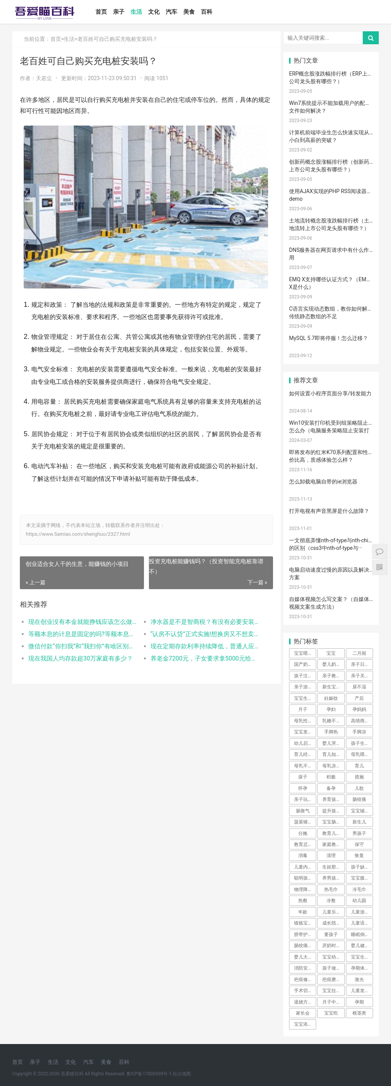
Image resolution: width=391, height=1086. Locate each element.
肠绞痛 (359, 799)
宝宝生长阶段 (362, 957)
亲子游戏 (303, 687)
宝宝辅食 (360, 811)
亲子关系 (360, 675)
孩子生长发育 (362, 743)
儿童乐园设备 (333, 912)
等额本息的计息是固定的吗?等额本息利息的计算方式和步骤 (82, 643)
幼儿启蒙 (303, 743)
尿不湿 (359, 687)
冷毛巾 (359, 889)
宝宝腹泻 (360, 878)
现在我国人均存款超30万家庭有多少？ (80, 668)
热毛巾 (331, 889)
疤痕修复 (303, 979)
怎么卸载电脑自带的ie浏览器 (323, 482)
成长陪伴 (331, 923)
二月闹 (359, 653)
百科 (208, 11)
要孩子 (331, 934)
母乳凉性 (331, 766)
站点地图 (182, 1073)
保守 (359, 844)
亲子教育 (331, 675)
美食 (190, 11)
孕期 (359, 1002)
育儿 (359, 766)
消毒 (302, 855)
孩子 (302, 777)
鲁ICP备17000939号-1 (149, 1073)
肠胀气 (303, 811)
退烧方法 (303, 1002)
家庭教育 (331, 844)
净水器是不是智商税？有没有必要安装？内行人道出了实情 (201, 631)
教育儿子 (331, 833)
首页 (102, 11)
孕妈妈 (359, 709)
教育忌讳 (303, 844)
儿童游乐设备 (362, 912)
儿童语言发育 (362, 923)
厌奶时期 (331, 945)
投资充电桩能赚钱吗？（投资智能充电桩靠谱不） (204, 576)
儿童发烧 (360, 990)
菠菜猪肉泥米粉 (305, 822)
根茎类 (359, 1013)
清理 (331, 855)
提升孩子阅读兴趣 (333, 811)
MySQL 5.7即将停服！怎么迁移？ (328, 338)
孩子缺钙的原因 (362, 867)
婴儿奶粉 (331, 664)
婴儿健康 (360, 945)
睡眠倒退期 (362, 934)
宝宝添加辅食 (305, 1024)
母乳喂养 (360, 754)
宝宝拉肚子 (333, 990)
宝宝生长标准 (305, 698)
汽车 (173, 11)
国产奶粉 (303, 664)
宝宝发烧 (303, 732)
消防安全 (303, 968)
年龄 (302, 912)
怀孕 (302, 788)
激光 (359, 979)
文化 (155, 11)
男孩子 (359, 833)
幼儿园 (359, 900)
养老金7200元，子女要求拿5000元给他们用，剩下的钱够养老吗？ (201, 668)
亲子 (120, 11)
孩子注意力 (305, 675)
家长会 (303, 1013)
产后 (359, 698)
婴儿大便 (303, 957)
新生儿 (359, 822)
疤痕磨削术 (333, 979)
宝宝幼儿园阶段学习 (333, 957)
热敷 (302, 900)
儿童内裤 (303, 867)
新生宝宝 (331, 687)
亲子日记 (360, 664)
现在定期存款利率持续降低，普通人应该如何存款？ (201, 655)
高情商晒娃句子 (362, 720)
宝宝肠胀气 (333, 822)
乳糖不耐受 (333, 720)
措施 (359, 777)
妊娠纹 (331, 698)
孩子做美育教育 (333, 968)
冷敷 (331, 900)
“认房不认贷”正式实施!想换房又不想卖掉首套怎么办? (201, 643)
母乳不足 (303, 766)
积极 (331, 777)
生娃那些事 (333, 867)
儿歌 (359, 788)
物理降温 (303, 889)
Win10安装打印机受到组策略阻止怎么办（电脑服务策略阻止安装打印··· (329, 430)
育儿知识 (331, 754)
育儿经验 (303, 754)
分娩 (302, 833)
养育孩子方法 (333, 799)
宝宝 (331, 653)
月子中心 (331, 1002)
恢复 (359, 855)
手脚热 (331, 732)
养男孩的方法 (333, 878)
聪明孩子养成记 (305, 878)
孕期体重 (360, 968)
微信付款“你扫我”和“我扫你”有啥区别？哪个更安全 (82, 655)
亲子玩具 (303, 799)
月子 (302, 709)
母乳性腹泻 (305, 720)
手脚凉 (359, 732)
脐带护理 (303, 934)
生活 (138, 11)
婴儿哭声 (331, 743)
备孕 (331, 788)
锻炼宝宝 (303, 923)
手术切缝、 (305, 990)
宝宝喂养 (303, 653)
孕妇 (331, 709)
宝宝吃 (331, 1013)
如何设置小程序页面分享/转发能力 (330, 393)
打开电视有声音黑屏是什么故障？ (329, 511)
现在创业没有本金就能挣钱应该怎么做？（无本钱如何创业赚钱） (82, 631)
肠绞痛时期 (305, 945)
